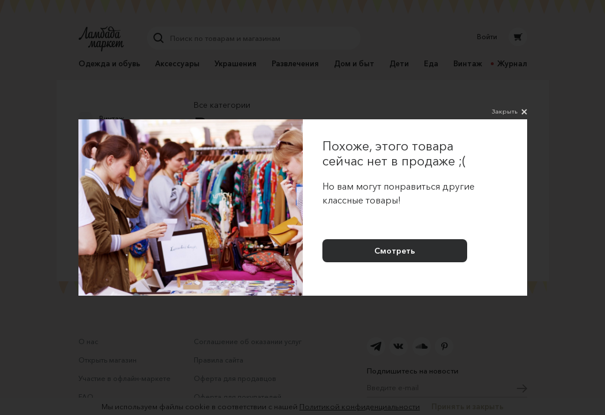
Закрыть (509, 112)
